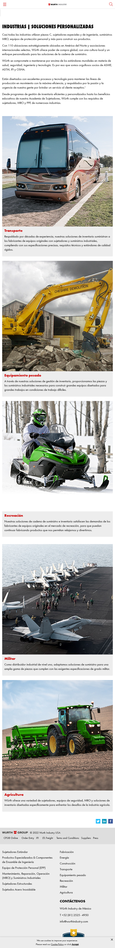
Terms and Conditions (67, 838)
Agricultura (66, 892)
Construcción (67, 863)
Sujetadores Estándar (15, 852)
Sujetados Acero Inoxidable (18, 889)
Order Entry (28, 838)
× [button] (111, 939)
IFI (37, 838)
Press (95, 838)
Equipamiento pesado (73, 875)
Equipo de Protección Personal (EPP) (24, 868)
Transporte (66, 869)
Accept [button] (75, 944)
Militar (63, 886)
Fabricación (67, 852)
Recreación (66, 880)
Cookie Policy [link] (57, 944)
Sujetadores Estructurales (17, 883)
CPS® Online (11, 838)
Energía (64, 857)
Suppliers (86, 838)
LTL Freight (47, 838)
